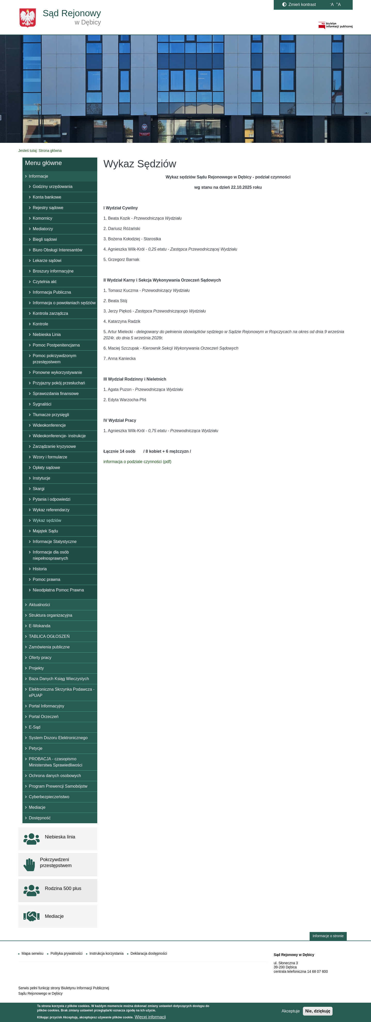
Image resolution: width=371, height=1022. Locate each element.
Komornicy (42, 218)
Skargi (38, 489)
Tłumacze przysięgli (51, 415)
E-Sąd (34, 727)
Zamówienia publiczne (49, 647)
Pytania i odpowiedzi (51, 499)
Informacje (38, 176)
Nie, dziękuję (317, 1012)
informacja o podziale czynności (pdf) (137, 461)
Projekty (36, 668)
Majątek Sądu (45, 531)
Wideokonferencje (49, 425)
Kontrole (40, 324)
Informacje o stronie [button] (328, 936)
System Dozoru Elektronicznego (58, 738)
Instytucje (41, 478)
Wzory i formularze (50, 457)
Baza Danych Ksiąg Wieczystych (59, 679)
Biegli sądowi (45, 239)
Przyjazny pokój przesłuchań (59, 383)
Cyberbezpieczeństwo (49, 797)
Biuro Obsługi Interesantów (57, 250)
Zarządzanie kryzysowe (54, 446)
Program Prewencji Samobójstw (58, 786)
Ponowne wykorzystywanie (57, 372)
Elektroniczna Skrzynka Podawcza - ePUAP (61, 692)
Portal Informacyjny (46, 706)
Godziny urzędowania (52, 186)
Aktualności (39, 605)
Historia (40, 569)
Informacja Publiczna (52, 292)
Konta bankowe (47, 197)
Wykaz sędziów (47, 520)
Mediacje (37, 807)
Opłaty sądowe (46, 467)
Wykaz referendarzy (51, 510)
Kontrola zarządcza (50, 313)
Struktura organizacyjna (50, 615)
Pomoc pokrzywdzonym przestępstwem (54, 358)
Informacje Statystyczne (55, 541)
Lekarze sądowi (47, 260)
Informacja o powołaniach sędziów (64, 303)
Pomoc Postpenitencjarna (56, 345)
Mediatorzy (43, 229)
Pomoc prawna (46, 579)
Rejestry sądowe (48, 207)
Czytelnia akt (45, 281)
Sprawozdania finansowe (56, 393)
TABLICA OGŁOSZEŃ (49, 636)
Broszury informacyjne (53, 271)
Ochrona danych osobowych (55, 775)
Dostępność (40, 818)
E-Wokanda (39, 626)
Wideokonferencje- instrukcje (59, 436)
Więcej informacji (150, 1018)
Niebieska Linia (47, 334)
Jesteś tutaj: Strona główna (40, 151)
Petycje (35, 748)
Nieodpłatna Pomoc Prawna (58, 590)
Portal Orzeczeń (44, 716)
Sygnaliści (42, 404)
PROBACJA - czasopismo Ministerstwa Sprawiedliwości (55, 762)
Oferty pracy (40, 657)
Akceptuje (291, 1012)
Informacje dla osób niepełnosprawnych (51, 555)
